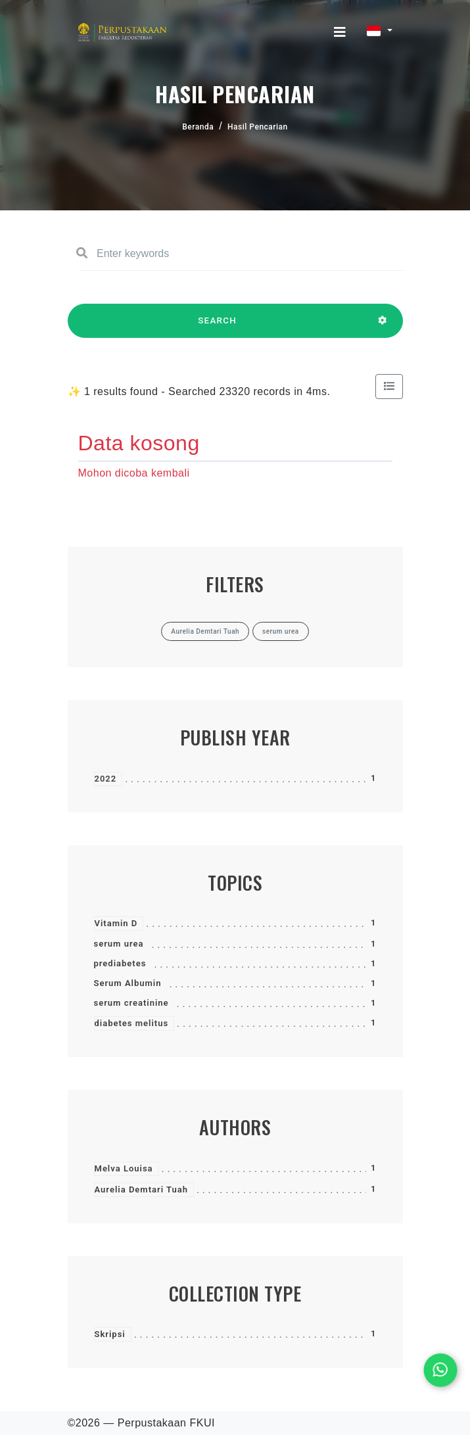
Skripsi (110, 1334)
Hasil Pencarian (257, 126)
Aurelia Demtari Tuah (141, 1189)
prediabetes (120, 963)
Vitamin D (116, 923)
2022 (106, 779)
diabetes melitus (132, 1023)
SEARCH (217, 327)
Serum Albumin (128, 983)
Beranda (198, 126)
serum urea (119, 944)
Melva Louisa (124, 1168)
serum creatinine (131, 1003)
